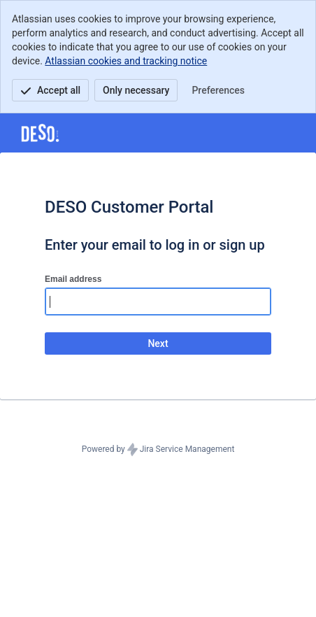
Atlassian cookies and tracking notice (126, 60)
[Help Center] (40, 133)
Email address (73, 279)
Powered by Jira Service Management (158, 450)
